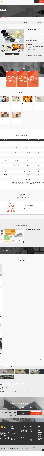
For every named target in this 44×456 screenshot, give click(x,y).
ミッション (12, 431)
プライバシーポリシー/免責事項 (41, 444)
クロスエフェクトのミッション (3, 393)
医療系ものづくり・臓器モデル (15, 444)
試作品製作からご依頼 (24, 434)
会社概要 (31, 434)
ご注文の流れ (17, 393)
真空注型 (13, 436)
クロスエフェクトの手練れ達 (32, 438)
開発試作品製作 (4, 17)
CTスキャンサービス (14, 441)
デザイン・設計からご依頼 (24, 433)
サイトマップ (39, 441)
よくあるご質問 (17, 396)
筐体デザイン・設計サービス (14, 443)
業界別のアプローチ (3, 396)
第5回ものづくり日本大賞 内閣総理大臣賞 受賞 (33, 441)
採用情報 (31, 444)
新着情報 (39, 433)
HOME (1, 17)
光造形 (12, 437)
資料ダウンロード (36, 1)
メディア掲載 (39, 434)
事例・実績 (32, 393)
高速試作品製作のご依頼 (24, 435)
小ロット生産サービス (14, 442)
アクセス (31, 435)
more (40, 364)
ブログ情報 (39, 435)
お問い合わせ (41, 1)
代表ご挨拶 (31, 433)
